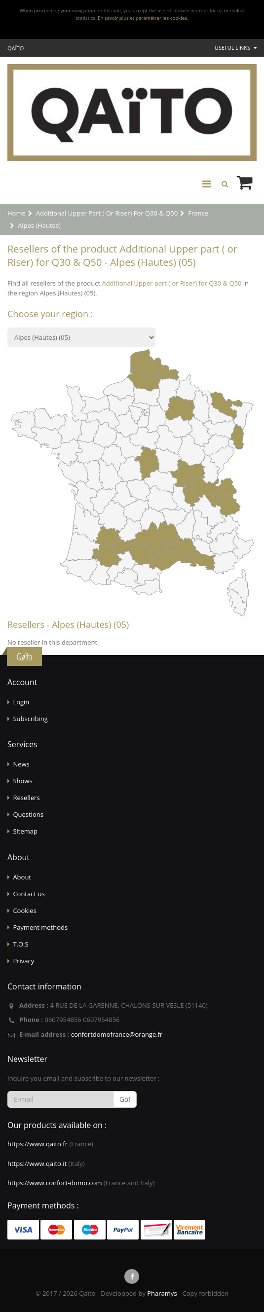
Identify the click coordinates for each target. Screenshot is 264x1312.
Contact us (28, 893)
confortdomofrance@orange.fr (117, 1034)
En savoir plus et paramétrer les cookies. (143, 18)
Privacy (23, 960)
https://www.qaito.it (37, 1163)
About (22, 877)
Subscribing (30, 718)
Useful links (236, 47)
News (21, 764)
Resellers (26, 797)
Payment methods (40, 927)
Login (21, 701)
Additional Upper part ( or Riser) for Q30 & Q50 (171, 283)
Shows (22, 780)
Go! (124, 1099)
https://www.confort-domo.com (54, 1182)
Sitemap (25, 831)
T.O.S (20, 944)
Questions (28, 814)
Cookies (24, 910)
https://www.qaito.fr (37, 1143)
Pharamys (162, 1293)
